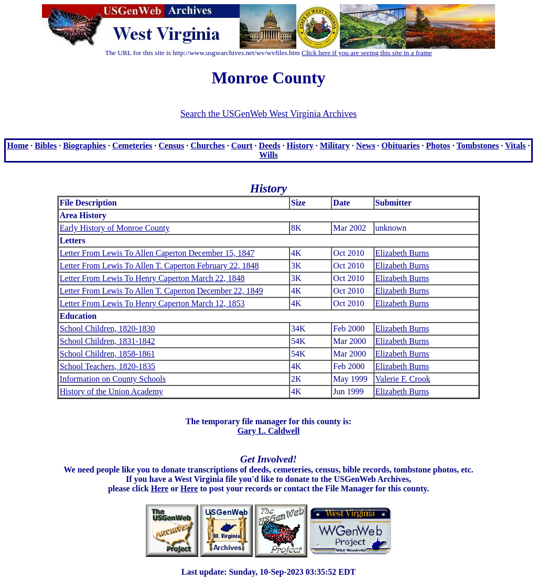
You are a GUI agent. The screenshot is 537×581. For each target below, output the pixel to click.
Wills (268, 154)
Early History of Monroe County (115, 227)
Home (17, 145)
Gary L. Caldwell (269, 430)
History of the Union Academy (111, 391)
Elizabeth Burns (402, 253)
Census (171, 145)
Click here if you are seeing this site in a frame (367, 53)
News (365, 145)
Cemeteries (132, 145)
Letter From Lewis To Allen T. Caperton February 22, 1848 (159, 265)
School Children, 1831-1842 (107, 341)
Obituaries (400, 145)
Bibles (46, 145)
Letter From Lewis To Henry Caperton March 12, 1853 (152, 303)
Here (159, 488)
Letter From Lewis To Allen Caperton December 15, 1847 (157, 253)
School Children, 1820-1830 (107, 328)
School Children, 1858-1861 (107, 353)
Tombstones (477, 145)
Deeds (270, 145)
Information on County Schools (113, 378)
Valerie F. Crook (403, 378)
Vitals (515, 145)
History (300, 145)
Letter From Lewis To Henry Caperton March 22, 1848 (152, 278)
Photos (438, 145)
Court (242, 145)
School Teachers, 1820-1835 (107, 366)
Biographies (84, 145)
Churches (207, 145)
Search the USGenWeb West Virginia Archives (268, 114)
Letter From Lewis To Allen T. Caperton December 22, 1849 (161, 290)
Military (335, 145)
